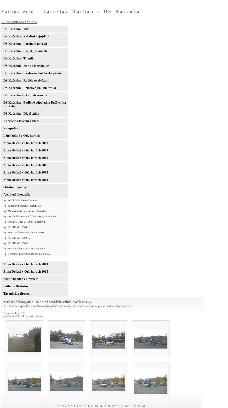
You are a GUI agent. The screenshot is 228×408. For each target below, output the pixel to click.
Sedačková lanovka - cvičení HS (24, 205)
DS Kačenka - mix (16, 29)
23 (139, 406)
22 (134, 406)
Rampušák (10, 128)
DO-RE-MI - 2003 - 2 (19, 238)
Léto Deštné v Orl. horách (21, 135)
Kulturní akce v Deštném (20, 279)
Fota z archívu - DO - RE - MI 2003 (26, 248)
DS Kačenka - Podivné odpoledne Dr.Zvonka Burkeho (34, 104)
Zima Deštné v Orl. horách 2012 (25, 172)
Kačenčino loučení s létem (21, 121)
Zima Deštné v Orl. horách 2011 (25, 165)
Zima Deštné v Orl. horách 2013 (25, 180)
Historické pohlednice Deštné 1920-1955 (29, 254)
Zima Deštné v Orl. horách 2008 (25, 143)
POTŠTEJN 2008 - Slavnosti (22, 200)
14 (100, 406)
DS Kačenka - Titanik (18, 58)
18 (117, 406)
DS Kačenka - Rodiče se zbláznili (26, 80)
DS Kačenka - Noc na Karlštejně (26, 65)
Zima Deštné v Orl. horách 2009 (25, 150)
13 (96, 406)
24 (143, 406)
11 (87, 406)
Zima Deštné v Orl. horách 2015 (25, 271)
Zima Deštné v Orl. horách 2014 (25, 264)
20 (126, 406)
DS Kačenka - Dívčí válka (21, 113)
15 (104, 406)
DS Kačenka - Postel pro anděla (25, 51)
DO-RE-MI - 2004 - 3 (19, 227)
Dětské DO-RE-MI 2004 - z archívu (26, 221)
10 (83, 406)
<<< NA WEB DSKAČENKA (19, 22)
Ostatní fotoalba (14, 187)
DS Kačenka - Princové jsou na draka (29, 88)
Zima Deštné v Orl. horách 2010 (25, 157)
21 (130, 406)
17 (113, 406)
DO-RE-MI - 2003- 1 (19, 243)
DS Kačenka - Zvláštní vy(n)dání (26, 36)
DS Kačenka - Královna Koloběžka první (32, 73)
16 (109, 406)
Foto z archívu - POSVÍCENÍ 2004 (26, 232)
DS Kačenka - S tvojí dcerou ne (25, 95)
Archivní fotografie (16, 194)
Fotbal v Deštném (15, 286)
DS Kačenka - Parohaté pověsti (25, 43)
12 (92, 406)
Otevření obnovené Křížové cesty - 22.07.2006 (32, 216)
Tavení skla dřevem (17, 293)
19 (121, 406)
